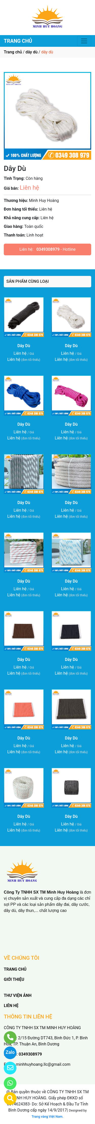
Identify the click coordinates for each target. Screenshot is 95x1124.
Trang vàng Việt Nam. (47, 1116)
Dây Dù (23, 345)
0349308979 (48, 249)
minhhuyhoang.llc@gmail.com (43, 1064)
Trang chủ (13, 52)
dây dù (31, 52)
